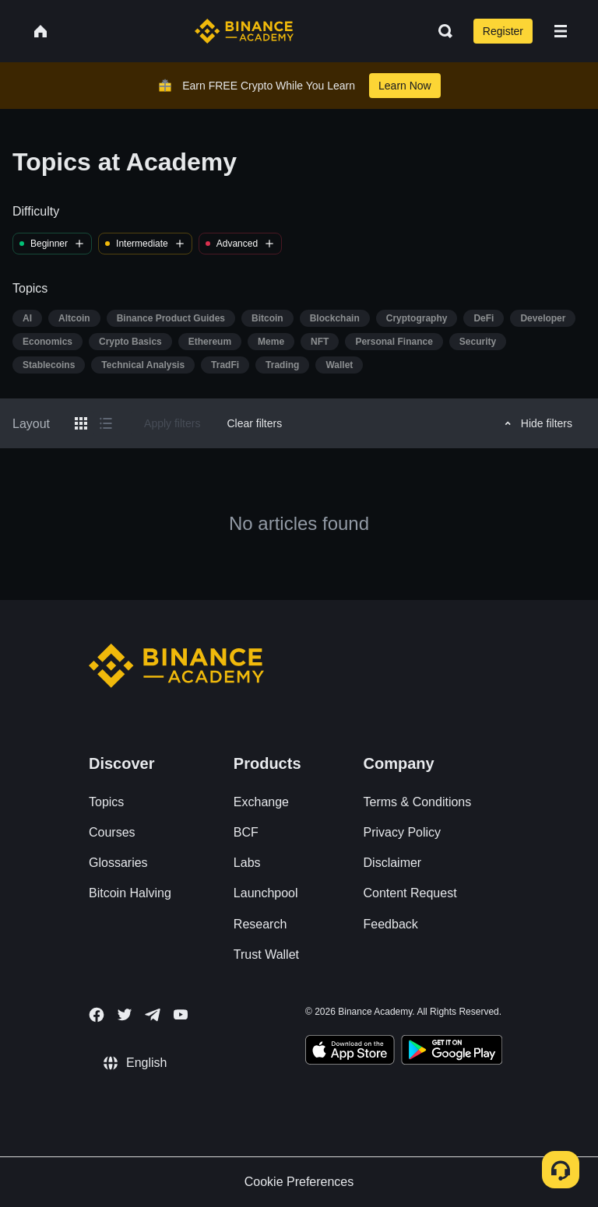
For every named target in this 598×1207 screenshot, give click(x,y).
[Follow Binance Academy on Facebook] (96, 1015)
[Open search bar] (441, 31)
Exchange (261, 802)
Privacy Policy (402, 832)
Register (503, 31)
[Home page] (244, 31)
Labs (247, 862)
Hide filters (536, 423)
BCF (246, 832)
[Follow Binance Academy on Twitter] (124, 1015)
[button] (560, 31)
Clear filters (254, 423)
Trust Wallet (266, 954)
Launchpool (266, 893)
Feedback (391, 924)
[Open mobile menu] (560, 31)
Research (260, 924)
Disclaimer (393, 862)
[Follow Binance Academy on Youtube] (180, 1014)
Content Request (410, 893)
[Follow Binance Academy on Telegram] (152, 1015)
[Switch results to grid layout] (81, 423)
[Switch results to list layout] (105, 423)
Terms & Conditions (418, 802)
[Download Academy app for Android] (451, 1052)
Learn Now (404, 85)
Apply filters (172, 423)
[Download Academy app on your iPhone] (350, 1052)
